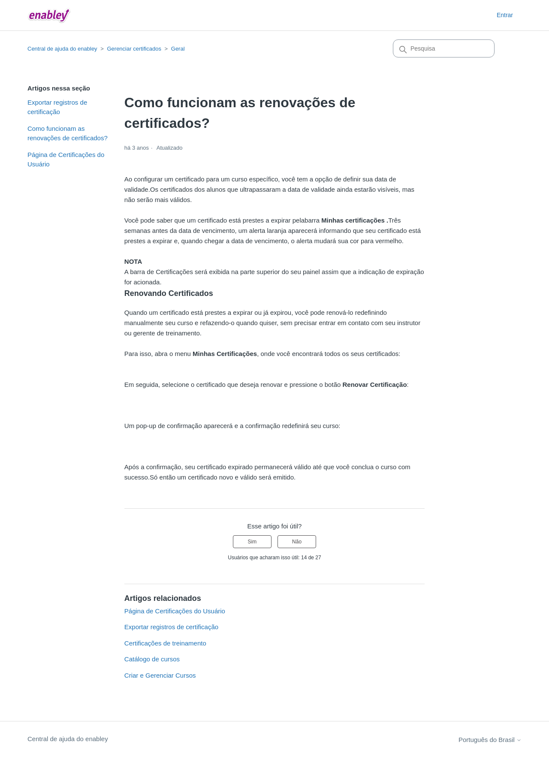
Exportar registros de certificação (57, 107)
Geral (178, 48)
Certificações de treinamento (165, 643)
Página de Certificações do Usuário (65, 159)
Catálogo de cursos (152, 659)
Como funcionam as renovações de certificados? (67, 133)
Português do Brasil (490, 739)
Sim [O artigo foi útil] (252, 542)
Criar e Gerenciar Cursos (160, 675)
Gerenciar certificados (134, 48)
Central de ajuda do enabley (62, 48)
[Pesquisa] (443, 48)
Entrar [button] (505, 15)
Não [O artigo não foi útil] (297, 542)
